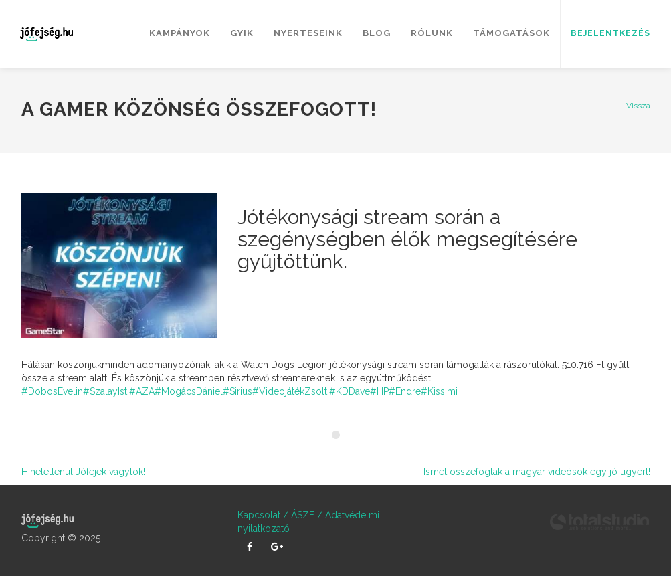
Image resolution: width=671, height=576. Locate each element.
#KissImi (439, 391)
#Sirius (237, 391)
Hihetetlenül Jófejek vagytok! (83, 471)
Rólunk (432, 33)
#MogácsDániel (189, 391)
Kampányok (179, 33)
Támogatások (511, 33)
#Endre (405, 391)
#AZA (142, 391)
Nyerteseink (308, 33)
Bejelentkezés (610, 33)
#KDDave (349, 391)
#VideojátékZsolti (290, 391)
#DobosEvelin (52, 391)
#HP (379, 391)
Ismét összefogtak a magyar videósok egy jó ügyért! (536, 471)
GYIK (242, 33)
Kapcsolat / (262, 515)
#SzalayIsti (106, 391)
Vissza (638, 105)
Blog (377, 33)
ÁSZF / (305, 515)
